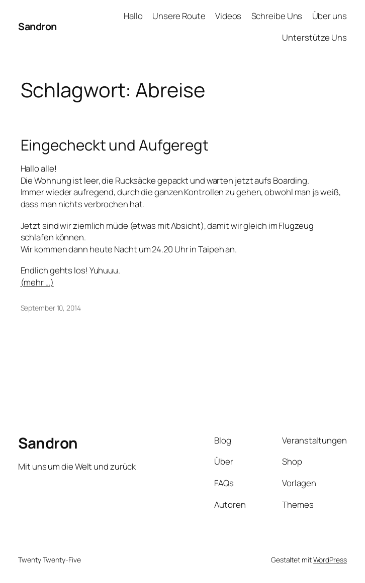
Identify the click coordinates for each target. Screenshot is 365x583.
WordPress (330, 559)
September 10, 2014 (51, 308)
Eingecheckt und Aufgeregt (115, 144)
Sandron (37, 26)
